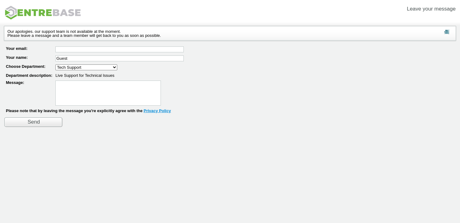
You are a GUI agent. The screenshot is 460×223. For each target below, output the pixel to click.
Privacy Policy (157, 115)
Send (34, 126)
